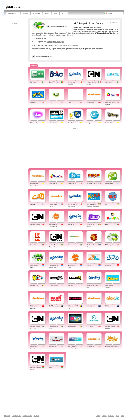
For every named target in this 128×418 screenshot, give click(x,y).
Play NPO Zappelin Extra (44, 56)
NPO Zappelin (109, 245)
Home (98, 416)
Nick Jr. (88, 265)
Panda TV (108, 224)
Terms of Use (16, 416)
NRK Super (90, 326)
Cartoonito (108, 82)
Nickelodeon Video (111, 346)
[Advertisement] (35, 2)
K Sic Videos (34, 245)
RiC (106, 204)
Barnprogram (72, 326)
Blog (64, 13)
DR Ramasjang (53, 285)
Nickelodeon (90, 102)
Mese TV (51, 367)
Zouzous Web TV (91, 183)
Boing (88, 123)
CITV (69, 102)
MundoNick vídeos (73, 245)
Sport (47, 13)
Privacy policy (27, 416)
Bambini (36, 13)
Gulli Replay (109, 183)
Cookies (36, 416)
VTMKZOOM (34, 285)
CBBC (51, 102)
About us (7, 416)
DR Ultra (70, 285)
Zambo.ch (108, 265)
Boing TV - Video (54, 82)
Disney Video (109, 123)
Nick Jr (107, 306)
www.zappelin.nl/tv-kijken (55, 42)
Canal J (32, 204)
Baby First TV (53, 183)
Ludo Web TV (72, 183)
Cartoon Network (35, 224)
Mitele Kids (52, 123)
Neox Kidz (71, 123)
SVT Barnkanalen (54, 306)
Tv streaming (13, 13)
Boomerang (71, 224)
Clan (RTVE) (34, 123)
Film (55, 13)
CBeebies (33, 102)
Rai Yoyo (33, 82)
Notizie (25, 13)
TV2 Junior (52, 346)
